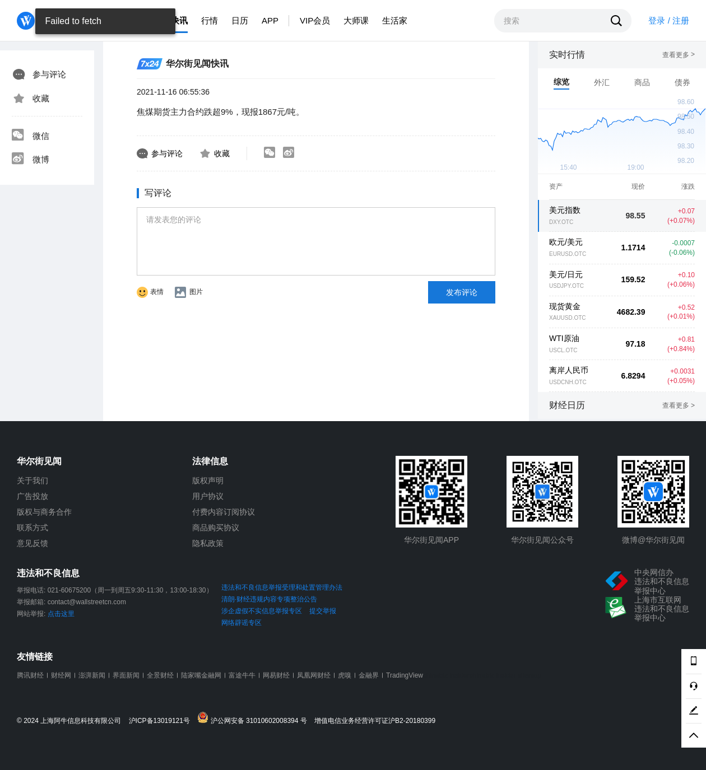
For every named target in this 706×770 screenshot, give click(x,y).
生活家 (394, 20)
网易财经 (276, 675)
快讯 (179, 20)
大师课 (356, 20)
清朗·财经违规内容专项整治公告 (269, 599)
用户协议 (208, 496)
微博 (30, 159)
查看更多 (678, 55)
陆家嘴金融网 (201, 675)
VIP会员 (315, 20)
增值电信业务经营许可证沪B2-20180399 (374, 721)
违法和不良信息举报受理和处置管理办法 (281, 587)
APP (270, 20)
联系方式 (32, 527)
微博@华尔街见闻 (653, 539)
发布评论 (461, 292)
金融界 (369, 675)
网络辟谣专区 (241, 623)
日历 (239, 20)
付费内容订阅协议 (223, 511)
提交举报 (322, 611)
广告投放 (32, 496)
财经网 (61, 675)
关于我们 (32, 480)
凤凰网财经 (314, 675)
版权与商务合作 (44, 511)
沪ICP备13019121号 (162, 721)
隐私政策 (208, 543)
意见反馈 (32, 543)
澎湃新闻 (91, 675)
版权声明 (208, 480)
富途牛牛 (242, 675)
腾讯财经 (30, 675)
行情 (209, 20)
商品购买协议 (215, 527)
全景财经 (160, 675)
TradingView (404, 675)
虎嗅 (344, 675)
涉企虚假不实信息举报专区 (261, 611)
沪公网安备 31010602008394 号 (254, 718)
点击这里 (61, 614)
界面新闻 (126, 675)
